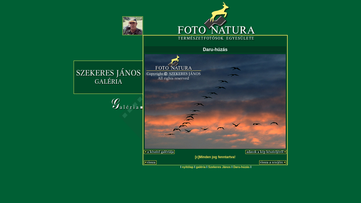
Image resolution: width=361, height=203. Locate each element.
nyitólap (187, 167)
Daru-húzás (241, 167)
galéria (201, 167)
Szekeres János (219, 167)
